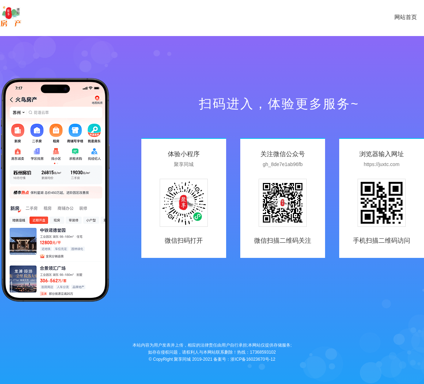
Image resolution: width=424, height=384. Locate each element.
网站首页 (405, 17)
